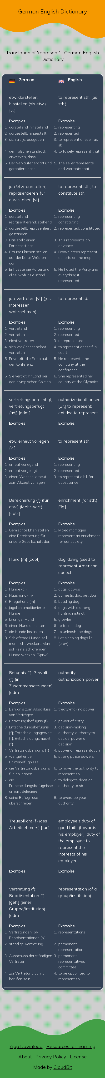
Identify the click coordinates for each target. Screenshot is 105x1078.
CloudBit (63, 1067)
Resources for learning (70, 1046)
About (25, 1057)
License (78, 1057)
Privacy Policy (50, 1057)
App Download (26, 1046)
